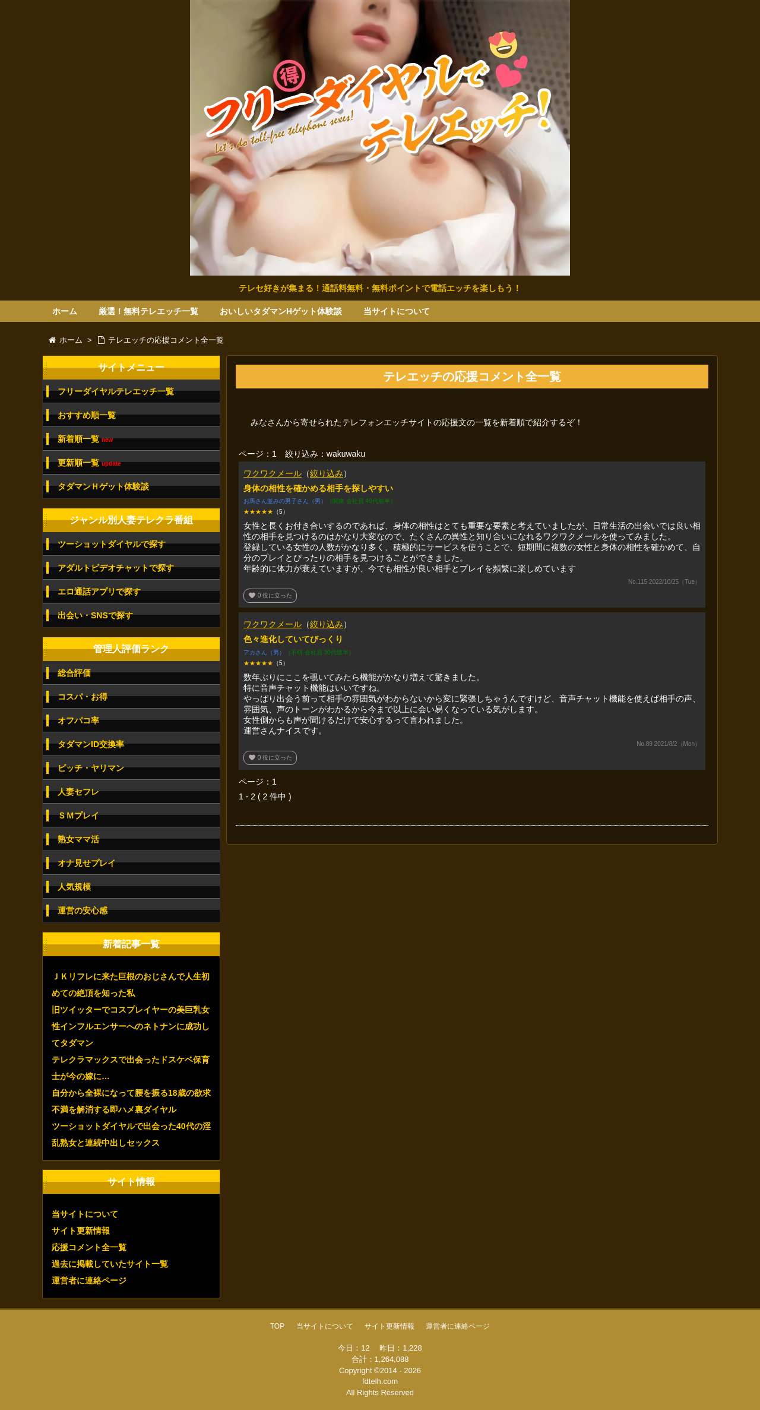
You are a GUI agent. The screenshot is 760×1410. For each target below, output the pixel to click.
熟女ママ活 (78, 839)
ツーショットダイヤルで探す (112, 544)
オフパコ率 (78, 720)
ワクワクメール (272, 473)
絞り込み (326, 473)
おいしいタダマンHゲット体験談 (281, 311)
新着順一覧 (85, 439)
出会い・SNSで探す (95, 615)
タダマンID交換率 (91, 744)
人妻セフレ (78, 792)
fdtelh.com (380, 1381)
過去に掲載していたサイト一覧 (110, 1264)
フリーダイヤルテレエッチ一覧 (116, 391)
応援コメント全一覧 (89, 1247)
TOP (277, 1326)
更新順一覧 (89, 463)
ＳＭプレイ (78, 815)
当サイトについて (396, 311)
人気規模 (74, 887)
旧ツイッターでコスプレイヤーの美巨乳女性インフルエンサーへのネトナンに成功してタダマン (131, 1026)
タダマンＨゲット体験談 (103, 486)
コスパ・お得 (82, 697)
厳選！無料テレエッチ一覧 (148, 311)
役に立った (270, 595)
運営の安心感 (82, 910)
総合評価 (74, 673)
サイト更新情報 (81, 1230)
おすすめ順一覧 (87, 415)
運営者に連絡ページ (89, 1280)
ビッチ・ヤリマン (91, 768)
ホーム (64, 311)
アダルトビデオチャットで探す (116, 568)
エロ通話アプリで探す (99, 591)
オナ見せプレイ (87, 863)
